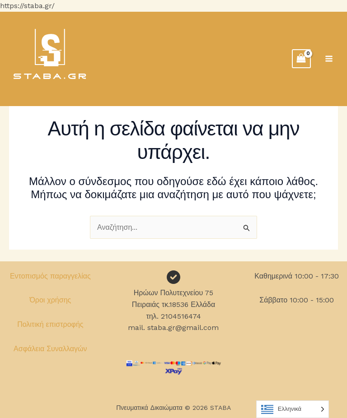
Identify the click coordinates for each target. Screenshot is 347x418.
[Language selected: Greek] (292, 409)
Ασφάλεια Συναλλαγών (50, 348)
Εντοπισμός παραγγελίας (50, 276)
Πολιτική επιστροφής (50, 324)
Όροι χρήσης (50, 300)
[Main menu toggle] (329, 59)
